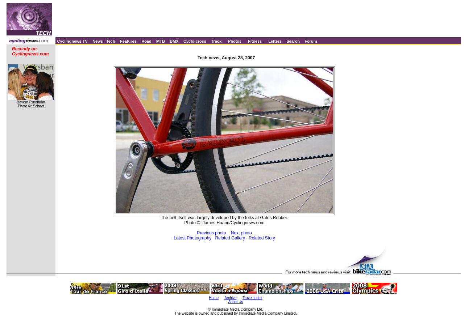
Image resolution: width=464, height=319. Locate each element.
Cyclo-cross (194, 41)
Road (146, 41)
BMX (174, 41)
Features (128, 41)
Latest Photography (192, 238)
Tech (110, 41)
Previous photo (211, 232)
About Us (235, 302)
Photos (234, 41)
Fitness (255, 41)
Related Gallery (230, 238)
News (97, 41)
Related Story (262, 238)
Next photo (241, 232)
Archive (230, 298)
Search (293, 41)
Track (216, 41)
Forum (310, 41)
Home (214, 298)
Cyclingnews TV (72, 41)
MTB (160, 41)
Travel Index (252, 298)
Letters (275, 41)
